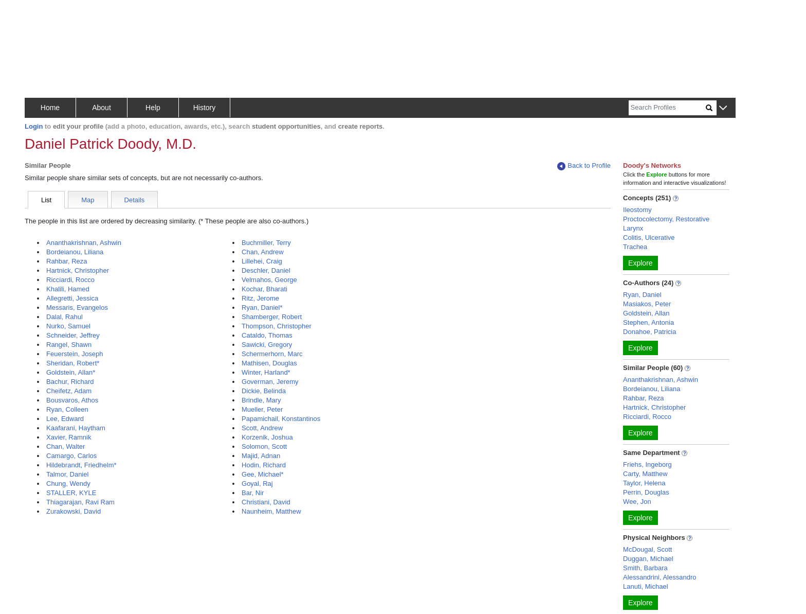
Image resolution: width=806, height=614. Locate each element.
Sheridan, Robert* (72, 363)
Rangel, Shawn (68, 344)
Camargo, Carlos (71, 456)
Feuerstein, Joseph (74, 354)
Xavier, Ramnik (68, 437)
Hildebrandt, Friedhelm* (81, 465)
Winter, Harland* (266, 372)
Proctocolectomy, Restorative (666, 219)
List (46, 200)
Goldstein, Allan (646, 313)
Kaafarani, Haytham (75, 428)
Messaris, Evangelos (77, 307)
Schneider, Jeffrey (73, 335)
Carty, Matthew (645, 474)
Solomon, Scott (264, 446)
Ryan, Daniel (642, 295)
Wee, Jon (637, 501)
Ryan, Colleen (67, 409)
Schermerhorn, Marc (272, 354)
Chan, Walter (65, 446)
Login (34, 126)
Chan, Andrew (263, 252)
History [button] (204, 107)
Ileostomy (637, 210)
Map (87, 200)
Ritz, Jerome (260, 298)
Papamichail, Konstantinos (281, 419)
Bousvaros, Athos (72, 400)
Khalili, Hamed (67, 289)
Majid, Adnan (261, 456)
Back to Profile (584, 166)
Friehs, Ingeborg (647, 464)
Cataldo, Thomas (267, 335)
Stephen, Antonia (648, 322)
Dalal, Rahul (64, 317)
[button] (723, 108)
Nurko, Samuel (68, 326)
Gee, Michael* (263, 474)
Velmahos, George (269, 280)
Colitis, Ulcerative (648, 237)
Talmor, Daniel (67, 474)
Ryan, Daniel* (262, 307)
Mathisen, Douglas (269, 363)
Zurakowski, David (73, 511)
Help (152, 107)
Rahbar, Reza (66, 261)
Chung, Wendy (68, 483)
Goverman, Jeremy (270, 381)
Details (134, 200)
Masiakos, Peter (647, 304)
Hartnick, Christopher (77, 270)
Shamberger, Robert (272, 317)
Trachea (635, 247)
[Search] (667, 107)
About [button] (101, 107)
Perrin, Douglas (646, 492)
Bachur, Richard (70, 381)
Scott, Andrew (262, 428)
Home (50, 107)
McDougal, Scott (647, 549)
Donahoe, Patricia (649, 332)
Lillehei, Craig (262, 261)
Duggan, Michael (648, 559)
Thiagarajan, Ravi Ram (80, 502)
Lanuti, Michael (645, 586)
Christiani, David (266, 502)
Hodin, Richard (264, 465)
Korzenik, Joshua (267, 437)
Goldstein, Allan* (70, 372)
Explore (640, 263)
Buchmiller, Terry (266, 243)
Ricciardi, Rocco (70, 280)
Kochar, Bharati (264, 289)
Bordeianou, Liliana (74, 252)
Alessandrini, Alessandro (659, 577)
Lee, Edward (65, 419)
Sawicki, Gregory (267, 344)
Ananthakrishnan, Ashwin (83, 243)
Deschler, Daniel (266, 270)
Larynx (633, 228)
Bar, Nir (253, 493)
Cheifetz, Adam (68, 391)
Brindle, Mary (261, 400)
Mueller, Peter (262, 409)
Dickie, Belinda (264, 391)
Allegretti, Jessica (72, 298)
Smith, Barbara (645, 568)
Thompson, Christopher (277, 326)
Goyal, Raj (257, 483)
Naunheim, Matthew (271, 511)
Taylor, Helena (644, 483)
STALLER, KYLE (71, 493)
